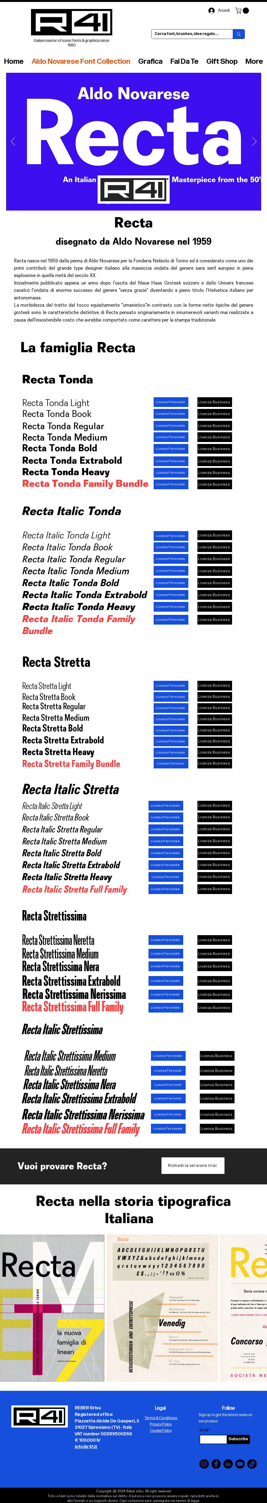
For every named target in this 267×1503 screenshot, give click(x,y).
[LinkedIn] (228, 1464)
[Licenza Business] (214, 402)
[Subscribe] (238, 1439)
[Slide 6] (126, 203)
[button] (242, 11)
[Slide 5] (131, 203)
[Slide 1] (137, 203)
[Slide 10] (108, 203)
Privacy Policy (161, 1424)
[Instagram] (204, 1464)
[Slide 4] (114, 203)
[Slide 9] (154, 203)
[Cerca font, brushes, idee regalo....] (189, 34)
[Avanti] (254, 141)
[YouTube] (240, 1464)
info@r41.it (86, 1447)
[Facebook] (216, 1464)
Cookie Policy (161, 1431)
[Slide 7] (142, 203)
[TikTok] (252, 1464)
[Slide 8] (148, 203)
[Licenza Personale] (171, 402)
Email (204, 1430)
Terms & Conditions (160, 1418)
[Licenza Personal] (171, 763)
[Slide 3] (120, 203)
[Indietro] (13, 141)
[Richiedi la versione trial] (192, 1165)
